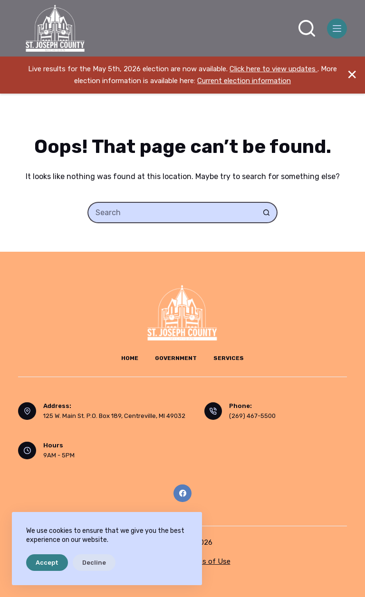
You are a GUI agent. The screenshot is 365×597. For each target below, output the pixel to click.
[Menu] (337, 28)
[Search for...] (171, 212)
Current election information (244, 80)
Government (176, 358)
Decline (94, 562)
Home (129, 358)
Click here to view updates (273, 69)
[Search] (306, 28)
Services (228, 358)
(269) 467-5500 (252, 415)
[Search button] (267, 212)
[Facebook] (182, 493)
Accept (47, 562)
